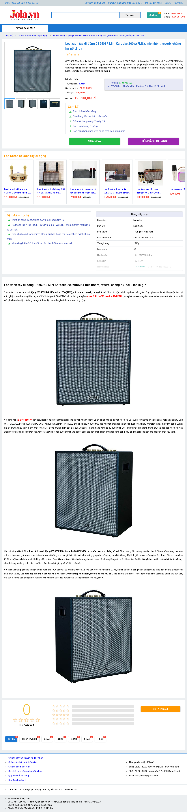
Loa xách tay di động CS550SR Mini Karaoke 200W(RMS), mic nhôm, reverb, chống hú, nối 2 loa (98, 35)
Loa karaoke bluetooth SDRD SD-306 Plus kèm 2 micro (16, 191)
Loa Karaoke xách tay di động (33, 35)
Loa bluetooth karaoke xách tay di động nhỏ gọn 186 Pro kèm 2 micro (84, 191)
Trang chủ (10, 35)
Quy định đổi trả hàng (95, 3)
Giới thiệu (178, 3)
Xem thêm (139, 266)
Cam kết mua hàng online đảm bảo (125, 3)
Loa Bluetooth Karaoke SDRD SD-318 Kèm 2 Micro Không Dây (116, 191)
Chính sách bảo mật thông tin (22, 762)
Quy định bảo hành (17, 780)
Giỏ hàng (153, 15)
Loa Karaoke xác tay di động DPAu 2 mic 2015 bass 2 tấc (148, 191)
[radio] (15, 720)
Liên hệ (168, 3)
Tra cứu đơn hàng (153, 3)
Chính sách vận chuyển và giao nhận (25, 758)
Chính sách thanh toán (19, 766)
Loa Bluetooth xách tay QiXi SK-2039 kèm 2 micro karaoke (51, 191)
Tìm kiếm (129, 15)
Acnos (82, 83)
